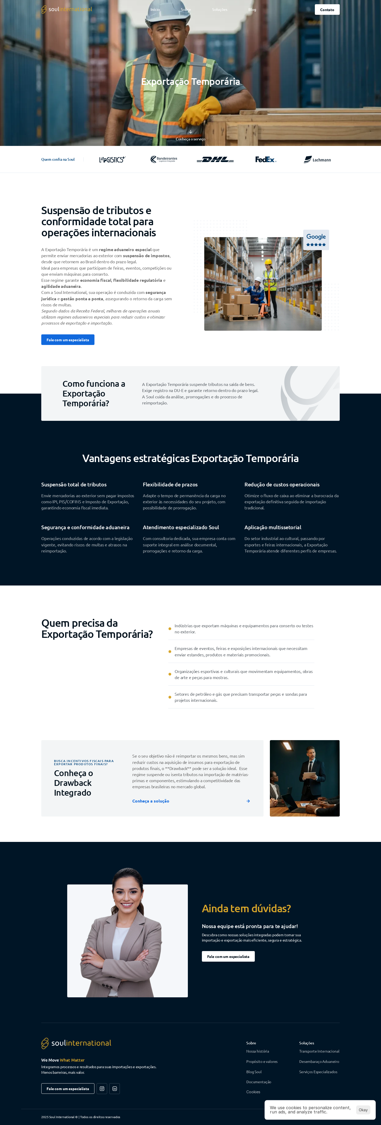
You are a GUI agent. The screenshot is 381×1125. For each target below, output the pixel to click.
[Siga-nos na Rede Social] (102, 1088)
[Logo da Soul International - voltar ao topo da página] (66, 9)
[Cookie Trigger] (253, 1092)
